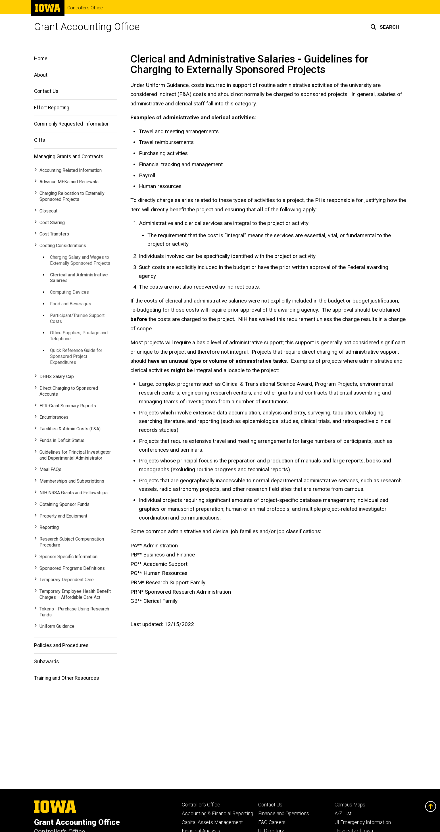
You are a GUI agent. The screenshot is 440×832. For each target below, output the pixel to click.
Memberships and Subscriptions (71, 481)
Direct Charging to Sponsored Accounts (68, 391)
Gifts (39, 140)
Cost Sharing (52, 222)
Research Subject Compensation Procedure (71, 542)
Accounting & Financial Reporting (217, 813)
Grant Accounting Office (86, 27)
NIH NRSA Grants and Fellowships (73, 492)
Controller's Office (85, 8)
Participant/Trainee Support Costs (77, 318)
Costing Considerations (62, 245)
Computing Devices (69, 292)
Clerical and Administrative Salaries (79, 277)
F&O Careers (271, 822)
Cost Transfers (54, 234)
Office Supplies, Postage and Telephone (79, 335)
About (40, 75)
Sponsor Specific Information (68, 556)
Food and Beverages (70, 303)
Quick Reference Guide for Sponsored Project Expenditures (76, 356)
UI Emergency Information (363, 822)
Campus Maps (350, 805)
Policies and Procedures (61, 645)
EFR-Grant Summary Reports (67, 405)
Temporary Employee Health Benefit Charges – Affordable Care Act (75, 594)
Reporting (49, 527)
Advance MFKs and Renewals (69, 181)
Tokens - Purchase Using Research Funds (74, 612)
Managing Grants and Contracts (68, 156)
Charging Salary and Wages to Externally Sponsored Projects (80, 260)
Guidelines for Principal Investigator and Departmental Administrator (75, 455)
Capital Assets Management (212, 822)
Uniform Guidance (56, 626)
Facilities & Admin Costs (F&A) (70, 428)
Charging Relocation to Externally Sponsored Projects (72, 196)
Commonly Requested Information (72, 124)
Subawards (46, 661)
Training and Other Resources (66, 678)
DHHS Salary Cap (56, 376)
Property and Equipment (63, 516)
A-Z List (343, 813)
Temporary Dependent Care (66, 579)
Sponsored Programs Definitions (72, 568)
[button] (384, 27)
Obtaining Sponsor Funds (64, 504)
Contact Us (46, 91)
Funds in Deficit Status (61, 440)
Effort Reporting (51, 107)
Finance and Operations (283, 813)
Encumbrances (53, 417)
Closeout (48, 211)
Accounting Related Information (70, 170)
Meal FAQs (50, 469)
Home (40, 58)
